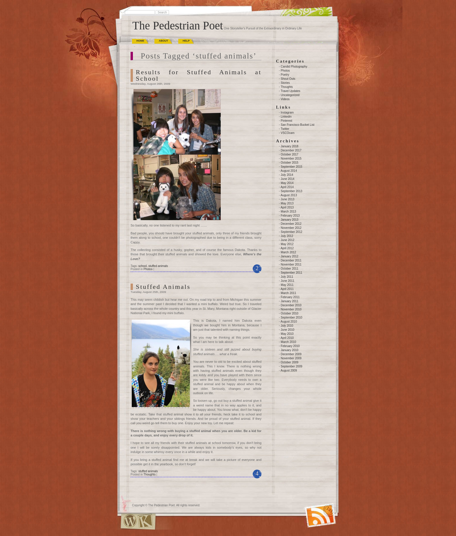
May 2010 (287, 333)
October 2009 (289, 362)
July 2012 (287, 236)
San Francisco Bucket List (297, 124)
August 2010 (289, 321)
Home (140, 40)
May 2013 (287, 203)
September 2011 (291, 272)
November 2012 (291, 227)
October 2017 (289, 154)
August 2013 (289, 195)
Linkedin (286, 116)
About (163, 40)
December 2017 (291, 150)
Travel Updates (290, 91)
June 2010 (287, 329)
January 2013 (289, 219)
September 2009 (291, 366)
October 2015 (289, 162)
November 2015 (291, 158)
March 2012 (288, 252)
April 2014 (287, 187)
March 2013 (288, 211)
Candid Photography (294, 66)
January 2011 (289, 301)
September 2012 (291, 231)
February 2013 (290, 215)
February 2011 (290, 297)
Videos (285, 99)
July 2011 (287, 276)
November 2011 (291, 264)
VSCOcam (287, 133)
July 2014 (287, 174)
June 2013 (287, 199)
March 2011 (288, 293)
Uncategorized (290, 95)
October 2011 (289, 268)
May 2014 (287, 183)
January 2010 (289, 350)
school (142, 266)
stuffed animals (158, 266)
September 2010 (291, 317)
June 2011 (287, 280)
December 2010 (291, 305)
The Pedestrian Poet (177, 25)
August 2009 (289, 370)
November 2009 (291, 358)
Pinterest (286, 120)
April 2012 (287, 248)
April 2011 (287, 289)
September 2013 (291, 191)
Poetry (285, 74)
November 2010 (291, 309)
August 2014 (289, 170)
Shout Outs (288, 78)
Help (186, 40)
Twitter (285, 128)
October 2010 (289, 313)
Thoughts (149, 474)
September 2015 (291, 166)
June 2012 (287, 240)
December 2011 (291, 260)
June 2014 (287, 179)
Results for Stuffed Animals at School (198, 75)
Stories (285, 82)
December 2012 (291, 223)
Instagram (287, 112)
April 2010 (287, 337)
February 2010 (290, 346)
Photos (147, 269)
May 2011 (287, 284)
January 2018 (289, 146)
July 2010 (287, 325)
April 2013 (287, 207)
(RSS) (307, 508)
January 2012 (289, 256)
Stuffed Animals (163, 286)
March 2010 (288, 342)
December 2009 (291, 354)
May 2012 (287, 244)
